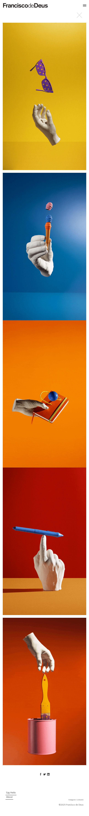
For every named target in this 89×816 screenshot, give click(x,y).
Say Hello (11, 792)
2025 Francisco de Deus (72, 804)
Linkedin (80, 800)
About (9, 796)
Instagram (72, 800)
